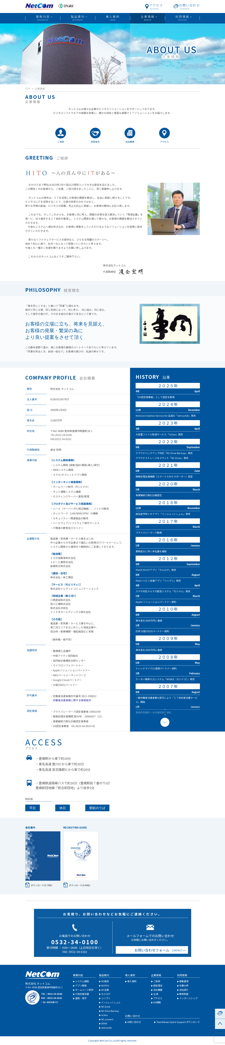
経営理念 (157, 985)
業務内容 (78, 975)
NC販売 (105, 981)
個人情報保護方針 (50, 1002)
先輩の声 (183, 985)
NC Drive (105, 1006)
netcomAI (106, 1027)
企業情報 (40, 88)
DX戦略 (157, 1002)
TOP (27, 88)
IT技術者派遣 (82, 994)
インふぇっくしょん (111, 1002)
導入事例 (130, 975)
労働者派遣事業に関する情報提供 (70, 700)
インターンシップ (188, 998)
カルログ (105, 994)
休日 (62, 808)
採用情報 (182, 975)
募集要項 (183, 981)
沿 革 (155, 994)
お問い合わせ (132, 1016)
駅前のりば (97, 808)
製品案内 (104, 975)
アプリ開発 (81, 985)
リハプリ (105, 998)
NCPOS (105, 985)
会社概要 (157, 989)
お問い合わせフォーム (151, 949)
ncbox (104, 1015)
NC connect (107, 1019)
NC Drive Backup (110, 1011)
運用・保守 (81, 998)
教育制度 (183, 994)
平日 (32, 808)
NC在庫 (105, 989)
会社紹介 (183, 989)
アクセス (157, 998)
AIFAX (104, 1023)
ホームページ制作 (84, 989)
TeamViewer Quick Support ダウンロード (178, 1022)
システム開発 (82, 981)
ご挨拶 (156, 981)
